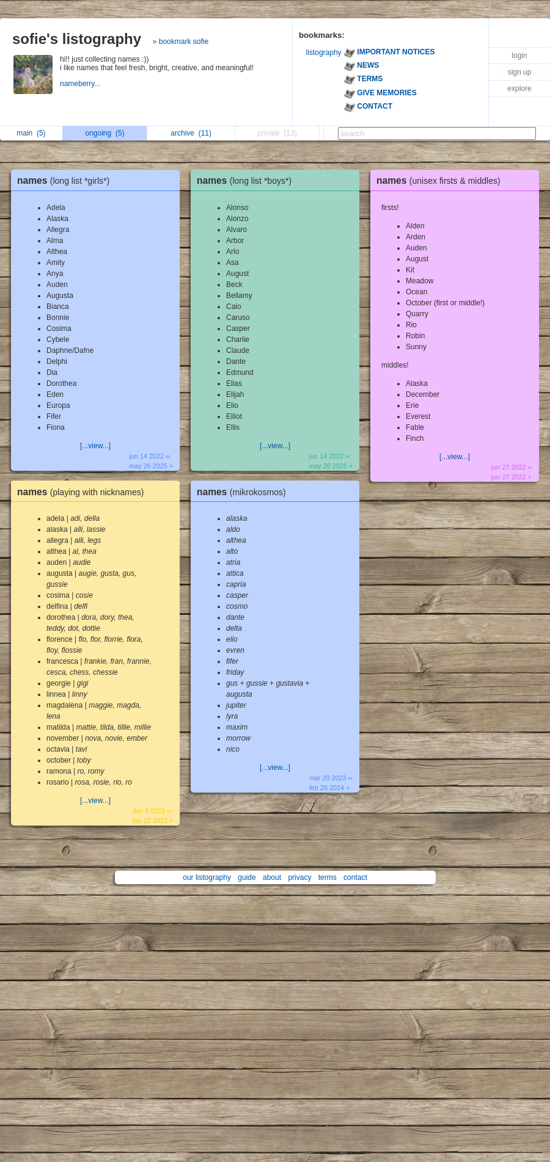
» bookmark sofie (180, 41)
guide (246, 877)
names (66, 180)
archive (190, 133)
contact (355, 877)
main (30, 133)
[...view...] (95, 445)
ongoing (105, 133)
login (519, 55)
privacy (299, 877)
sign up (520, 72)
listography (324, 52)
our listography (207, 877)
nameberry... (81, 83)
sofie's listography (76, 39)
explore (519, 88)
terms (327, 877)
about (272, 877)
